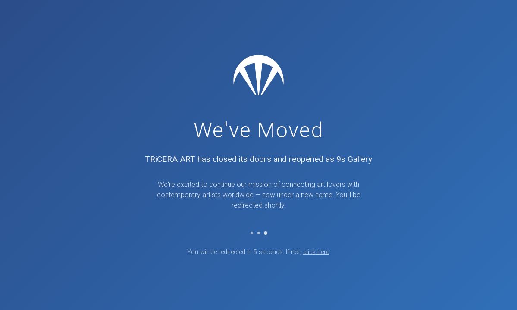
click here (316, 252)
